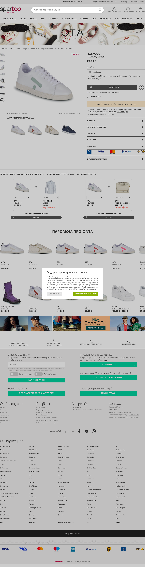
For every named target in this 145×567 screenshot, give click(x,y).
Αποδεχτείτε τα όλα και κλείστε (86, 294)
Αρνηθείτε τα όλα (54, 294)
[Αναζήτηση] (100, 10)
